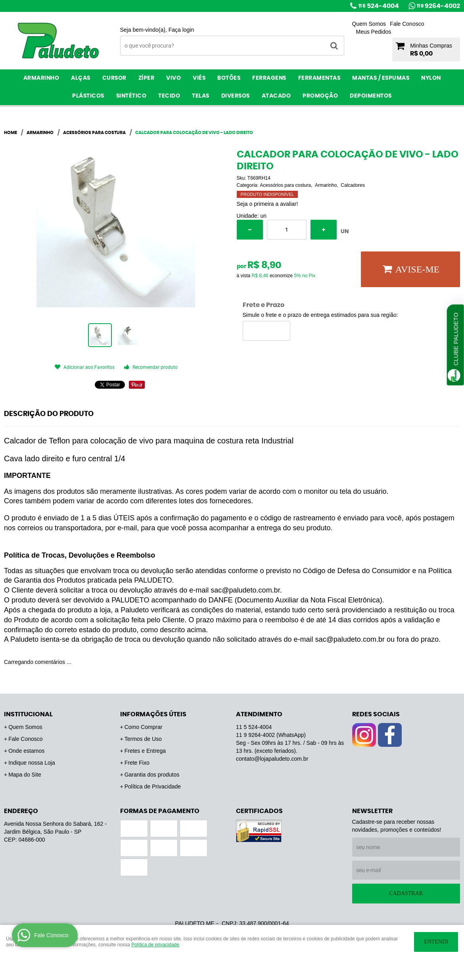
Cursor (114, 78)
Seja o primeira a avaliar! (267, 204)
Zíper (146, 78)
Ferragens (269, 78)
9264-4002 (438, 6)
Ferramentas (319, 78)
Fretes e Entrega (145, 751)
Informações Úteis (153, 714)
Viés (199, 78)
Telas (200, 96)
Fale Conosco (407, 24)
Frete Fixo (137, 763)
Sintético (131, 96)
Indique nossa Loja (31, 763)
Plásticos (88, 96)
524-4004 (379, 6)
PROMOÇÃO (320, 96)
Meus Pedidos (373, 32)
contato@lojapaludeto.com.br (272, 759)
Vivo (173, 78)
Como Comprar (144, 727)
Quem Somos (369, 24)
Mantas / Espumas (380, 78)
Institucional (28, 714)
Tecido (169, 96)
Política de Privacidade (153, 786)
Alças (80, 78)
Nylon (431, 78)
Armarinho (41, 78)
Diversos (235, 96)
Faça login (181, 30)
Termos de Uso (143, 739)
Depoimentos (371, 96)
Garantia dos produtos (152, 774)
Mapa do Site (24, 774)
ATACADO (276, 96)
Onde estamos (26, 751)
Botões (228, 78)
